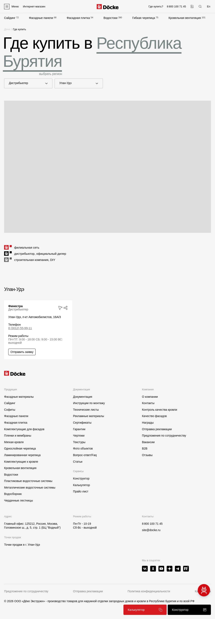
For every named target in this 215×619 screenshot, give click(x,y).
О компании (150, 396)
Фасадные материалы (19, 396)
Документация (82, 396)
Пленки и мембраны (17, 435)
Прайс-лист (80, 491)
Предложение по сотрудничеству (26, 591)
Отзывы (147, 455)
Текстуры (79, 442)
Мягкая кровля (14, 442)
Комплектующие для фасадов (24, 429)
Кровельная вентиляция (185, 18)
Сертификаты (82, 422)
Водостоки (110, 18)
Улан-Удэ (75, 83)
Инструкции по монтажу (89, 403)
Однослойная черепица (20, 448)
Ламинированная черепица (22, 455)
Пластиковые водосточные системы (28, 481)
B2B (144, 448)
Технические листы (86, 409)
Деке (7, 29)
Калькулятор (81, 485)
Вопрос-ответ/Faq (85, 455)
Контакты (148, 403)
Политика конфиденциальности (149, 591)
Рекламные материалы (88, 416)
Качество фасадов (154, 416)
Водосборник (13, 494)
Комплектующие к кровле (21, 461)
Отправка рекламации (157, 429)
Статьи (77, 461)
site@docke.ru (151, 530)
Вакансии (148, 442)
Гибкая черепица (143, 18)
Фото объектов (83, 448)
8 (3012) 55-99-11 (20, 328)
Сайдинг (9, 18)
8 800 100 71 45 (152, 523)
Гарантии (79, 429)
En (208, 6)
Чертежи (79, 435)
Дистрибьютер (25, 83)
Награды (148, 422)
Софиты (9, 409)
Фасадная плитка (78, 18)
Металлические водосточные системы (29, 487)
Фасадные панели (41, 18)
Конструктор (81, 478)
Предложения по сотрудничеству (164, 435)
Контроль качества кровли (159, 409)
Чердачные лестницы (18, 500)
